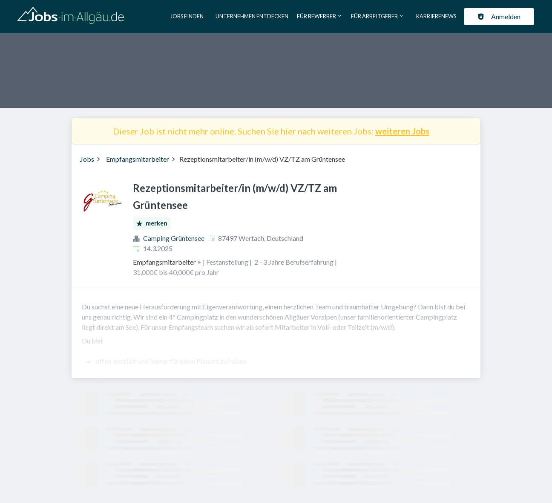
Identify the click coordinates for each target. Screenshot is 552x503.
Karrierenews (436, 16)
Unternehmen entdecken (252, 16)
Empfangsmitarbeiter (137, 159)
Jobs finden (187, 16)
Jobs (87, 159)
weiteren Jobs (402, 131)
